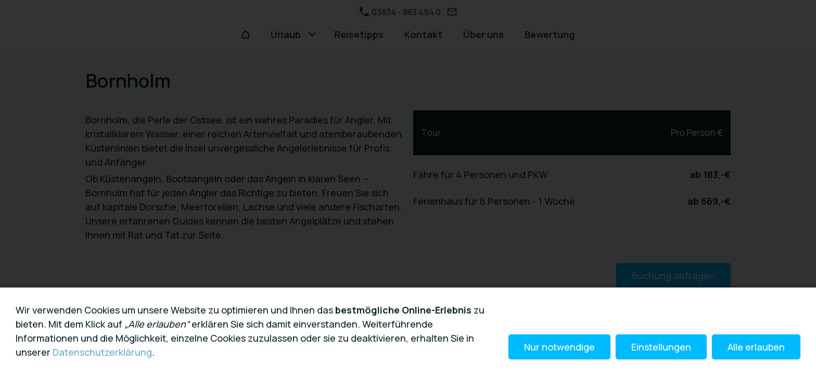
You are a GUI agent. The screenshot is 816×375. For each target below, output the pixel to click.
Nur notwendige (559, 347)
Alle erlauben (756, 347)
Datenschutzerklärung (102, 352)
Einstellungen (661, 347)
